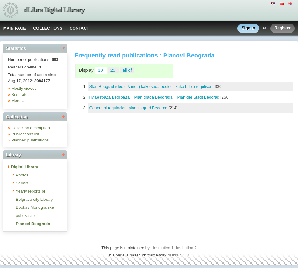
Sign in (248, 28)
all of (127, 70)
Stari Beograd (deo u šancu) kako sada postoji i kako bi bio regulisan (151, 86)
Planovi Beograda (33, 223)
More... (17, 100)
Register (283, 28)
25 (113, 70)
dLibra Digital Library (54, 9)
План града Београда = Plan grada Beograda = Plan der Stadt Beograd (154, 97)
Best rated (20, 94)
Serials (22, 183)
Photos (22, 175)
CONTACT (79, 28)
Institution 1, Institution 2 (175, 247)
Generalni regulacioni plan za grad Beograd (128, 108)
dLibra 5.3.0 (179, 255)
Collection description (30, 128)
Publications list (25, 134)
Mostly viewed (24, 88)
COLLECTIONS (47, 28)
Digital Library (24, 167)
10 (101, 70)
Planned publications (30, 140)
